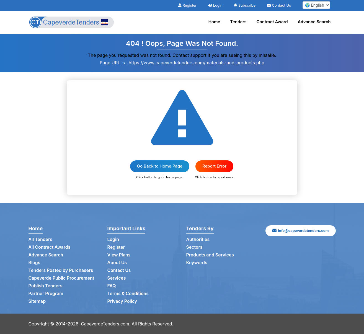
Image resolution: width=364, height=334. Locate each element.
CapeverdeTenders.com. (106, 324)
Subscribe (244, 5)
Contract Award (272, 21)
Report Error (214, 166)
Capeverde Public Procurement (62, 278)
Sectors (194, 247)
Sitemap (37, 301)
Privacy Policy (122, 301)
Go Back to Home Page (159, 166)
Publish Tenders (46, 286)
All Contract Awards (50, 247)
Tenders (238, 21)
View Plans (119, 255)
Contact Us (279, 5)
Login (215, 5)
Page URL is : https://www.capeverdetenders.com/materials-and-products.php (182, 62)
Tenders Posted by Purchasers (61, 270)
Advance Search (314, 21)
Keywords (197, 263)
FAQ (111, 286)
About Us (117, 263)
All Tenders (41, 239)
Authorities (198, 239)
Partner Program (46, 293)
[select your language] (316, 5)
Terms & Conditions (128, 293)
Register (187, 5)
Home (214, 21)
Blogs (34, 263)
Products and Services (210, 255)
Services (116, 278)
